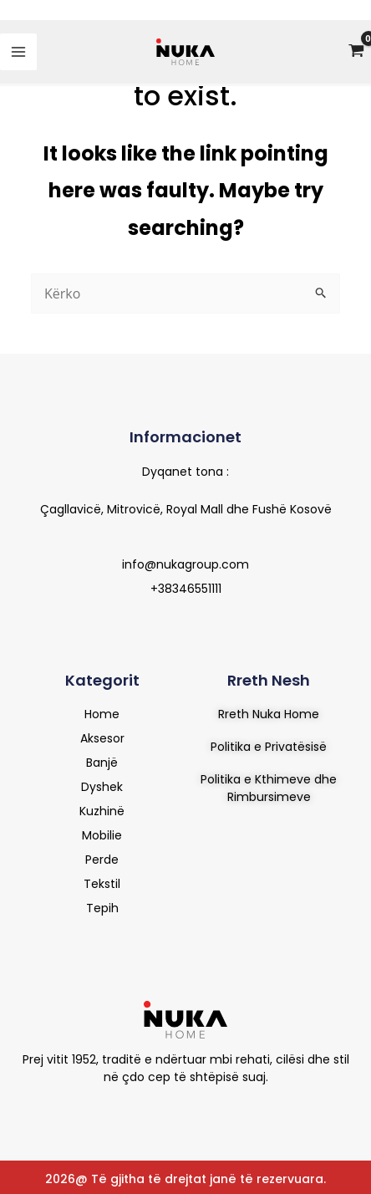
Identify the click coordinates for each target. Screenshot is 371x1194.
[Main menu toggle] (18, 51)
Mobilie (102, 835)
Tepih (102, 908)
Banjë (102, 762)
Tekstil (102, 883)
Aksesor (102, 738)
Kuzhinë (102, 811)
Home (101, 714)
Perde (102, 859)
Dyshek (102, 786)
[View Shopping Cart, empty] (356, 52)
